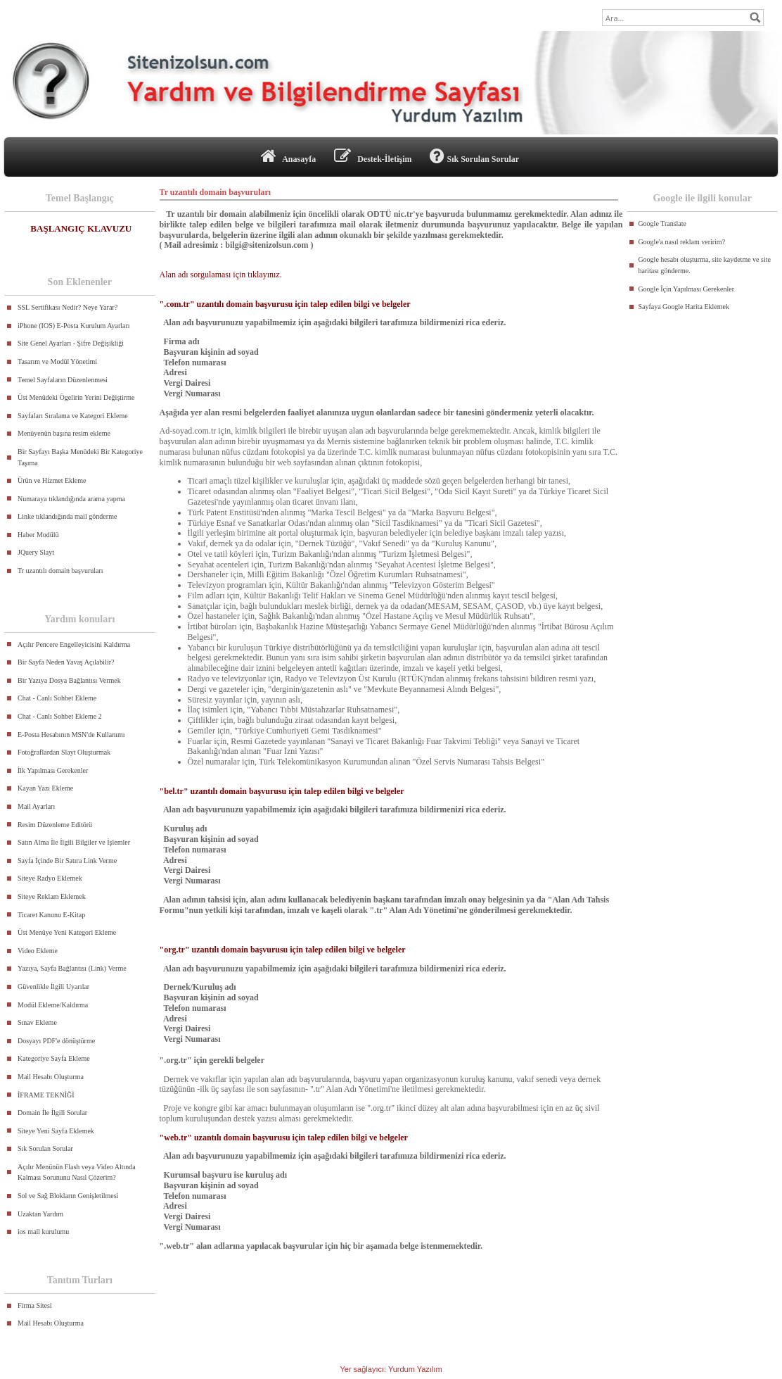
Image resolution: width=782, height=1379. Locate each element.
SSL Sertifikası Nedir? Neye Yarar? (67, 307)
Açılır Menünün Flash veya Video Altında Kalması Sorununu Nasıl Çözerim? (77, 1172)
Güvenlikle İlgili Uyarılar (53, 986)
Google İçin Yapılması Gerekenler (686, 289)
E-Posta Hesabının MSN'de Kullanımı (71, 734)
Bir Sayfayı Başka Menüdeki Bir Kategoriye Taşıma (80, 457)
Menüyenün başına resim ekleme (64, 433)
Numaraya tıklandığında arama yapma (71, 499)
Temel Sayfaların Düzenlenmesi (63, 380)
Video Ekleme (38, 951)
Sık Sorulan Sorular (474, 156)
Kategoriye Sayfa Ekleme (54, 1058)
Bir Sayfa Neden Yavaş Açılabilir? (66, 662)
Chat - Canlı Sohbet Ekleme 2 (60, 716)
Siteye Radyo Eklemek (50, 878)
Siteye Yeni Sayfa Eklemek (56, 1131)
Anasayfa (288, 156)
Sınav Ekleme (37, 1022)
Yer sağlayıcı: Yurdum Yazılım (391, 1369)
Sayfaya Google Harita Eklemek (683, 306)
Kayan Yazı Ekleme (45, 788)
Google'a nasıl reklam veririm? (681, 242)
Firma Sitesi (35, 1305)
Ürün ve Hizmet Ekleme (52, 480)
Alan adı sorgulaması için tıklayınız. (221, 274)
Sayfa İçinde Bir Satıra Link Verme (67, 860)
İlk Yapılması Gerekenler (53, 770)
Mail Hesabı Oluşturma (51, 1077)
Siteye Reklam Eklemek (52, 896)
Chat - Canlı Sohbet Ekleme (57, 698)
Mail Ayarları (36, 806)
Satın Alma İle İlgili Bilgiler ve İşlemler (74, 842)
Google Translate (662, 223)
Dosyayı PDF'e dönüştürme (56, 1041)
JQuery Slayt (36, 552)
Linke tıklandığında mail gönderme (67, 516)
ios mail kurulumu (43, 1231)
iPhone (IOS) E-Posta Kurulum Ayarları (74, 325)
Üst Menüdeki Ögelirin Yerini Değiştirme (76, 397)
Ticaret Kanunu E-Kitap (51, 915)
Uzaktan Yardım (40, 1214)
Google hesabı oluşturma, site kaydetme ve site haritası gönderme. (704, 265)
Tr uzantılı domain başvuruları (60, 570)
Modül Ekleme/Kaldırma (53, 1005)
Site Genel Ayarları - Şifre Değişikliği (71, 343)
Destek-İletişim (372, 156)
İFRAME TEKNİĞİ (46, 1095)
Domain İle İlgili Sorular (52, 1112)
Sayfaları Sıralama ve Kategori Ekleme (73, 416)
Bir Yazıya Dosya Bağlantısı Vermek (69, 680)
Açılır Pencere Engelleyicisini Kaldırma (74, 644)
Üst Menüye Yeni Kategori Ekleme (67, 932)
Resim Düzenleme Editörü (55, 825)
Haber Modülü (38, 535)
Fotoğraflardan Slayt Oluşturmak (64, 752)
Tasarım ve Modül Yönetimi (57, 361)
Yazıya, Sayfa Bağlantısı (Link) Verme (72, 968)
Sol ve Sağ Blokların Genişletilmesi (68, 1195)
